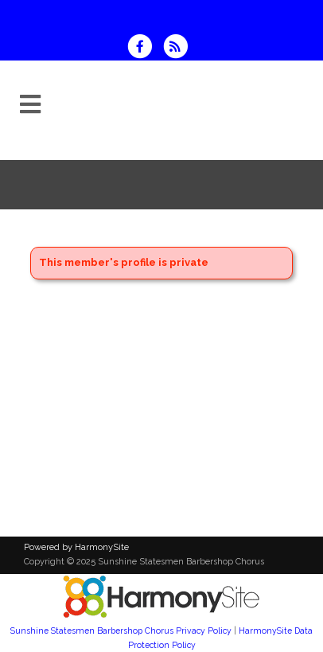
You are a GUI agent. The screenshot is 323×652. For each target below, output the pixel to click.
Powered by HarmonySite (76, 547)
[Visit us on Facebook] (144, 48)
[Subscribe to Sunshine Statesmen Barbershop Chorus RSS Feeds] (179, 48)
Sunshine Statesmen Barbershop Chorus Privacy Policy (121, 630)
